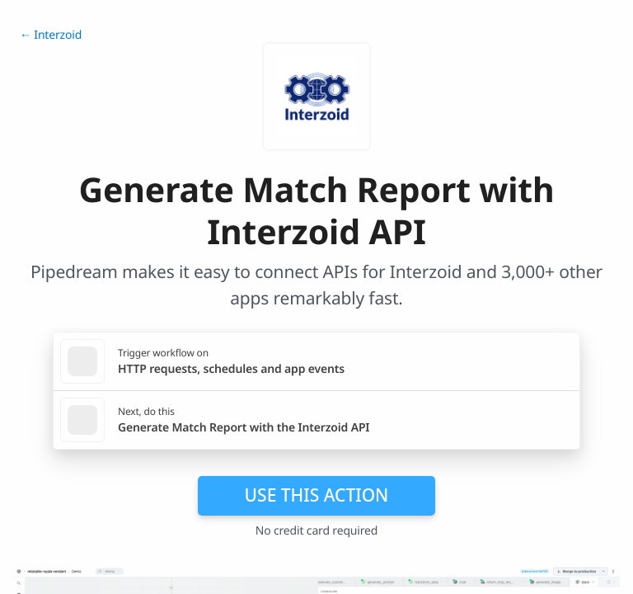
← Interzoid (51, 35)
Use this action (317, 495)
